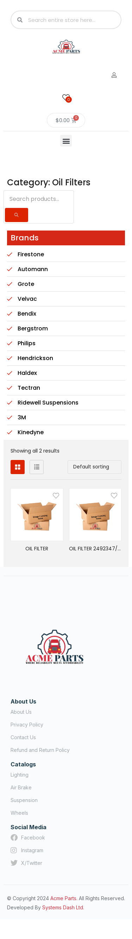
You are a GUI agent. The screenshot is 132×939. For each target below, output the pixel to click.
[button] (66, 140)
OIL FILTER (36, 548)
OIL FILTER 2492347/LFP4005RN (95, 548)
